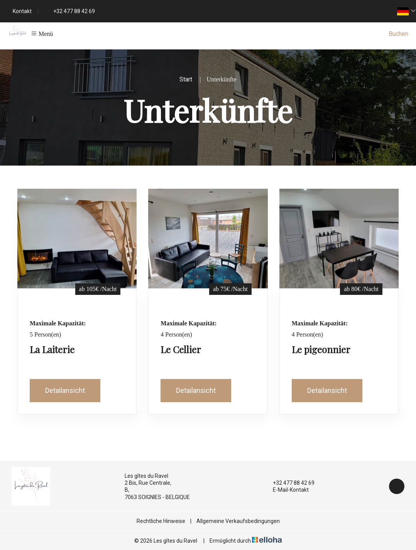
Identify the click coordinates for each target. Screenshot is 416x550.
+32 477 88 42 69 (289, 482)
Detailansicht (65, 390)
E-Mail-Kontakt (286, 489)
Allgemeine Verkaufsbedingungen (238, 521)
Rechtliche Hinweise (161, 521)
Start (185, 79)
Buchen (398, 33)
